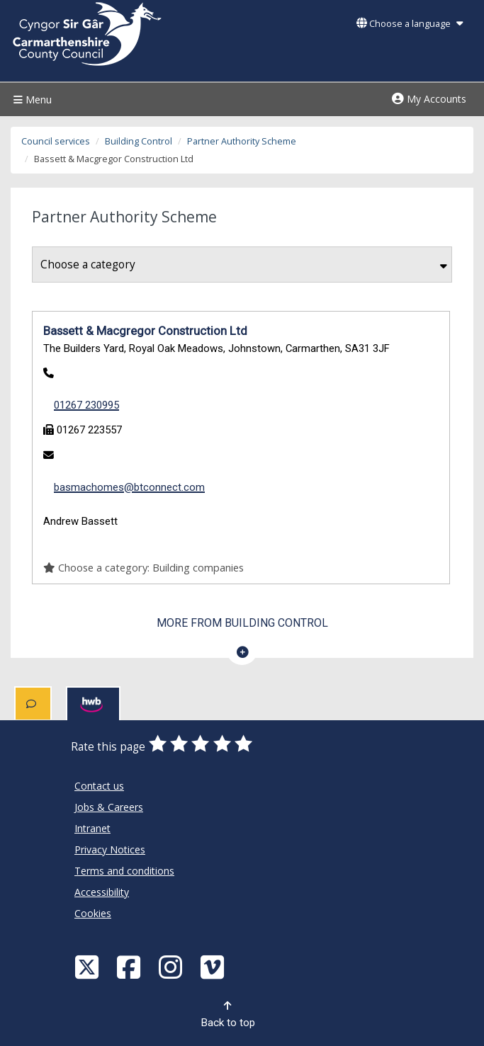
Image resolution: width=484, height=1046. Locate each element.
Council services (55, 141)
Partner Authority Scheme (241, 141)
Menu (31, 99)
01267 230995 (86, 405)
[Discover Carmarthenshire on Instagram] (172, 966)
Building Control (138, 141)
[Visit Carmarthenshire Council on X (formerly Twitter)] (88, 966)
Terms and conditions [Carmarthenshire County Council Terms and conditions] (124, 870)
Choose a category (243, 264)
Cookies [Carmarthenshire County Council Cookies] (92, 913)
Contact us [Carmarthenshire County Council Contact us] (99, 785)
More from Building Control (242, 623)
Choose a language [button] (409, 24)
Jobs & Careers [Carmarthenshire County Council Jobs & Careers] (108, 807)
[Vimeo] (214, 966)
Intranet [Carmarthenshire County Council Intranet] (92, 828)
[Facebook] (130, 966)
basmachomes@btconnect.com (129, 487)
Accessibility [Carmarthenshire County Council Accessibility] (101, 892)
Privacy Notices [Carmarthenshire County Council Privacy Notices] (109, 849)
